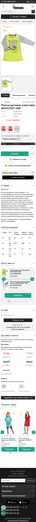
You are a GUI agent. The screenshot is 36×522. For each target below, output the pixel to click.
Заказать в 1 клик (18, 159)
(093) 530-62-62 (10, 513)
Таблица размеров (18, 95)
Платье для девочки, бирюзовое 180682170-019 (9, 440)
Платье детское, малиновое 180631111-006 (26, 440)
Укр (28, 2)
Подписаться (30, 480)
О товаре (5, 95)
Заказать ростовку (18, 177)
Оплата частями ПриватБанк (18, 166)
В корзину (15, 154)
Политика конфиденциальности (18, 520)
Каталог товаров (18, 17)
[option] (7, 84)
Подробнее (18, 295)
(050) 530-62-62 (10, 510)
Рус (32, 2)
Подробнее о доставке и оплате (18, 398)
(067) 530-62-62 (10, 507)
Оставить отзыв (18, 320)
